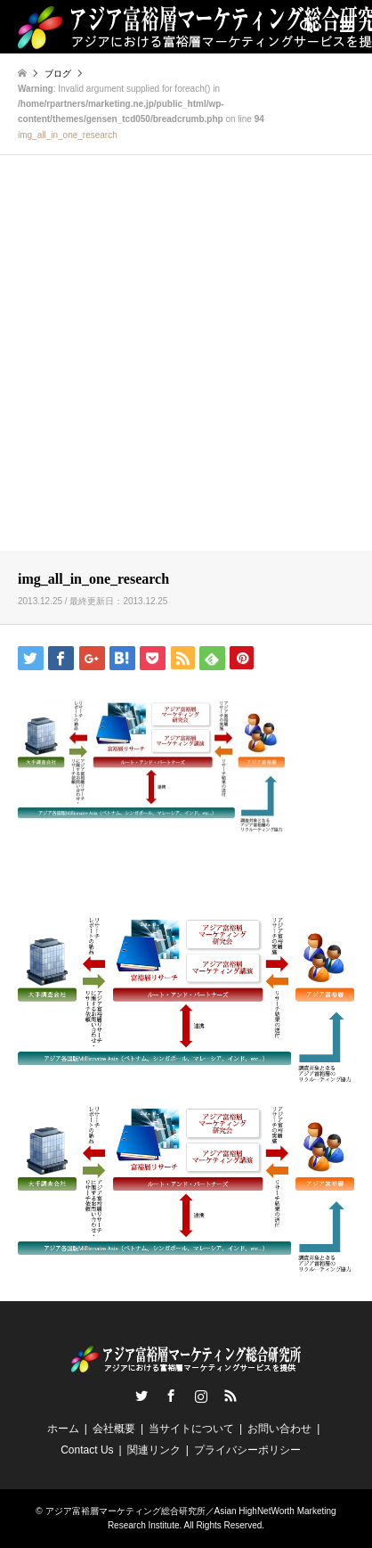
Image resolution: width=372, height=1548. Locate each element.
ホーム (63, 1428)
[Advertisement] (186, 355)
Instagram (201, 1395)
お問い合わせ (279, 1428)
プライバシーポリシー (247, 1450)
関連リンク (154, 1450)
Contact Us (87, 1450)
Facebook (171, 1395)
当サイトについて (191, 1428)
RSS (230, 1395)
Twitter (141, 1395)
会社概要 (114, 1428)
